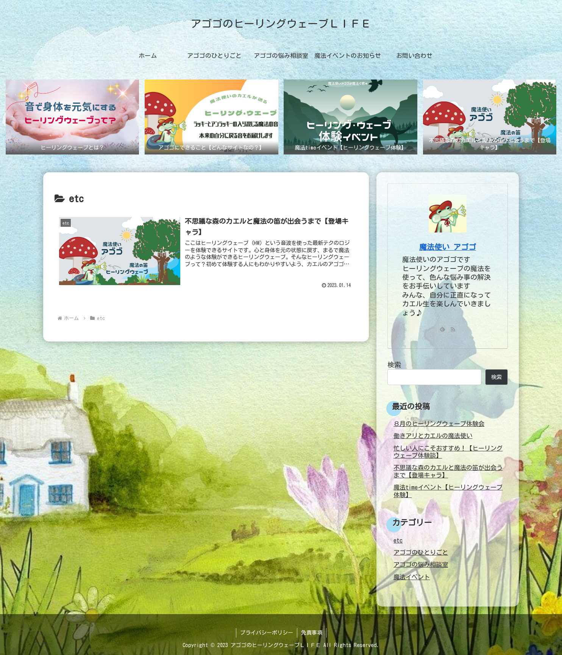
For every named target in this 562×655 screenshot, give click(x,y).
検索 (394, 364)
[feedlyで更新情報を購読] (442, 329)
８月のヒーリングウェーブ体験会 (438, 424)
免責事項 (311, 632)
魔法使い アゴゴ (447, 247)
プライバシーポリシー (266, 632)
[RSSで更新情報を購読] (453, 329)
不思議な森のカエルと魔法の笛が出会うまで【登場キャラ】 (448, 471)
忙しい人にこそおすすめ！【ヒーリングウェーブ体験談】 (448, 451)
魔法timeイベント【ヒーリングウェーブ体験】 (448, 490)
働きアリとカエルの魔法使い (432, 436)
